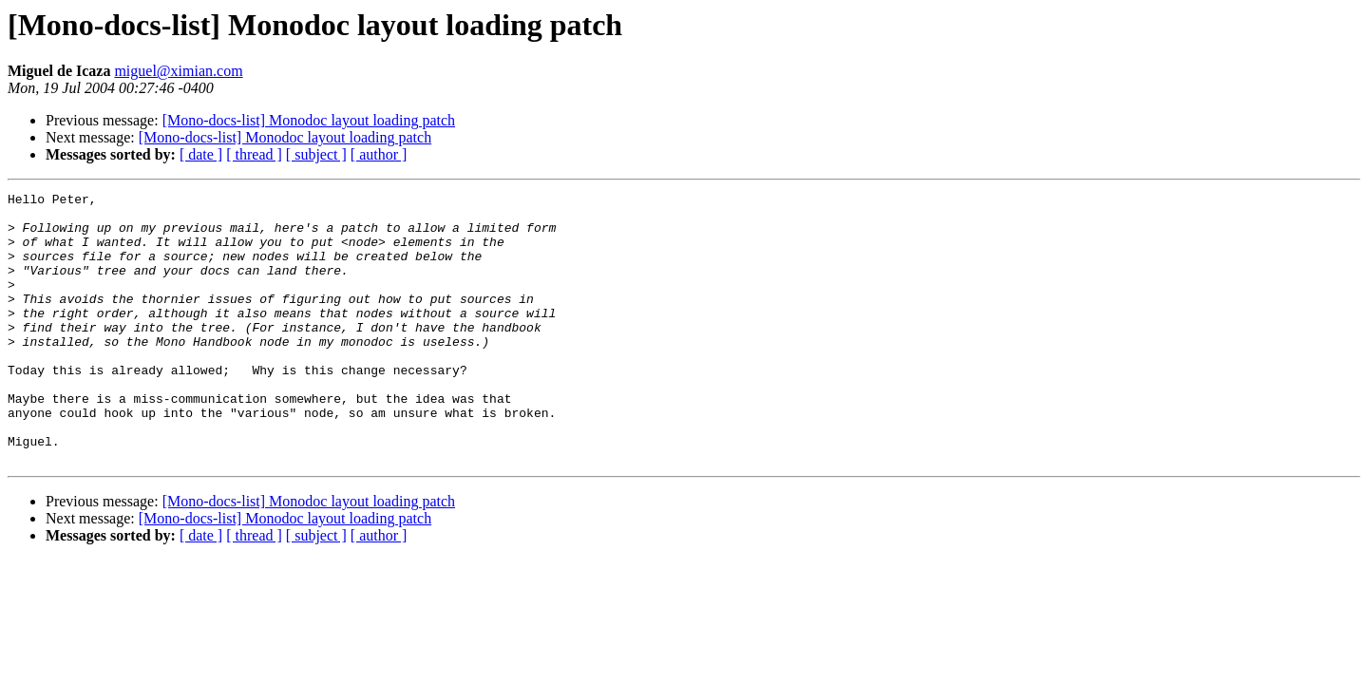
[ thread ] (254, 154)
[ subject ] (316, 154)
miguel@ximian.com (178, 71)
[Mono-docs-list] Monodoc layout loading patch (308, 120)
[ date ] (201, 154)
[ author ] (379, 154)
